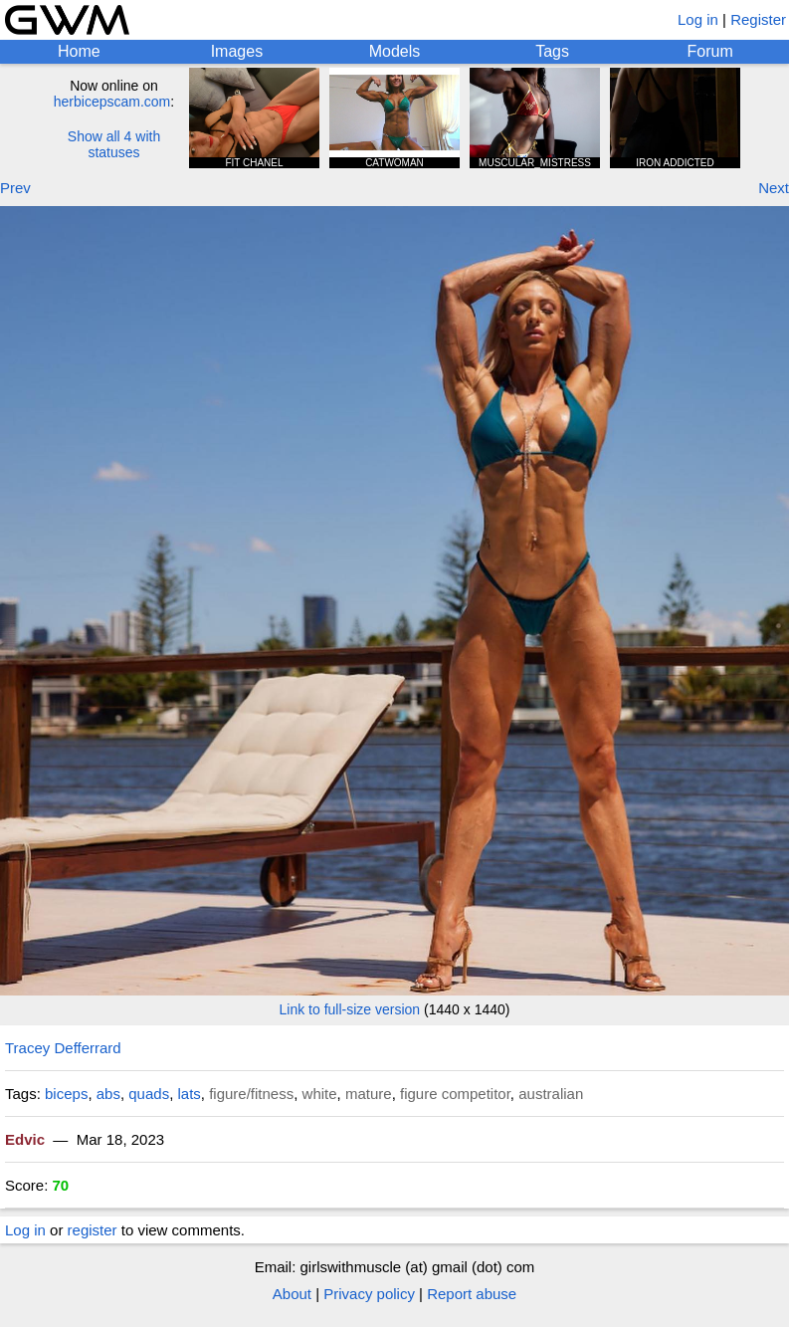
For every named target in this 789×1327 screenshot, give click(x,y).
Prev (15, 187)
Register (758, 19)
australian (550, 1093)
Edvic (25, 1139)
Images (237, 51)
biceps (66, 1093)
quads (148, 1093)
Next (773, 187)
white (319, 1093)
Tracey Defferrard (63, 1047)
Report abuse (471, 1293)
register (92, 1229)
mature (368, 1093)
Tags (552, 51)
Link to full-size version (350, 1009)
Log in (698, 19)
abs (108, 1093)
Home (79, 51)
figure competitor (455, 1093)
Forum (710, 51)
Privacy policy (369, 1293)
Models (395, 51)
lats (188, 1093)
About (292, 1293)
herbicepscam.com (112, 102)
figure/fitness (251, 1093)
